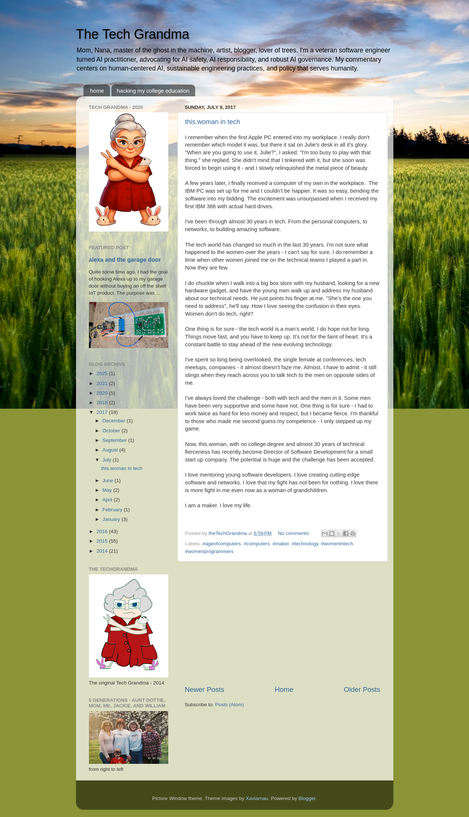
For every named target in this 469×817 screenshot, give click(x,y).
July (108, 460)
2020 (102, 393)
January (112, 519)
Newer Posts (204, 689)
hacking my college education (153, 90)
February (113, 509)
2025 (102, 373)
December (115, 420)
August (111, 450)
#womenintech (337, 543)
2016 (102, 531)
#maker (281, 543)
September (115, 440)
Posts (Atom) (229, 704)
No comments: (294, 533)
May (108, 490)
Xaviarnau (257, 798)
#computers (257, 543)
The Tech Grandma (133, 34)
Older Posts (362, 689)
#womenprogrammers (209, 551)
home (97, 90)
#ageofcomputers (222, 543)
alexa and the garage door (125, 260)
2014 (102, 551)
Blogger (307, 798)
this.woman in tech (212, 122)
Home (284, 689)
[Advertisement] (282, 623)
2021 (102, 383)
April (108, 499)
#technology (305, 543)
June (109, 480)
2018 (102, 402)
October (112, 430)
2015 (102, 541)
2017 (102, 412)
